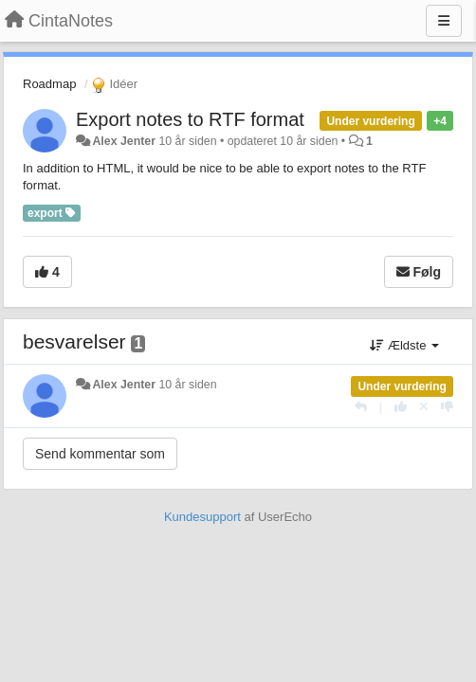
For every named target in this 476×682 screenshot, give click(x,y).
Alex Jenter (124, 141)
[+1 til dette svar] (400, 407)
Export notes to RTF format (190, 119)
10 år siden (187, 384)
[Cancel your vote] (424, 407)
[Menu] (444, 21)
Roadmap (49, 84)
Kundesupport (202, 517)
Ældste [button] (404, 345)
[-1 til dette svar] (447, 407)
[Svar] (361, 407)
